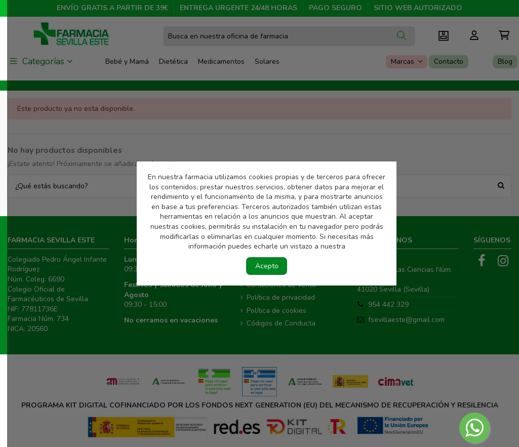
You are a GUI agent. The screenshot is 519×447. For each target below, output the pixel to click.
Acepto (266, 266)
